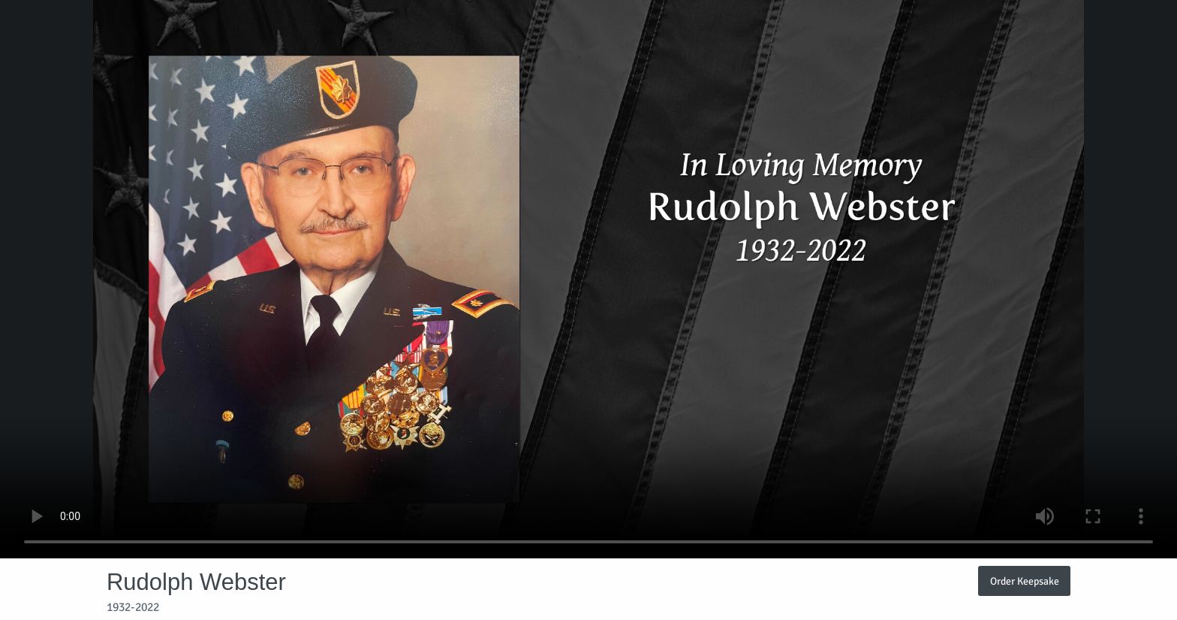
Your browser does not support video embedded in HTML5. (588, 279)
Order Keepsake (1024, 581)
